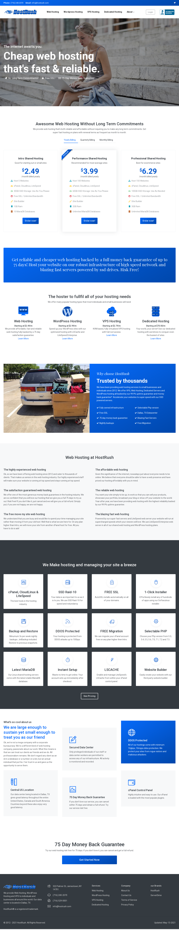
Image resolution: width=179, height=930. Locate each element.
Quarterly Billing (87, 140)
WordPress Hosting (100, 896)
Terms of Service (129, 901)
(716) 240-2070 (13, 3)
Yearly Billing (70, 140)
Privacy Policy (127, 905)
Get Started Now (89, 860)
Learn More (23, 339)
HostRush (155, 891)
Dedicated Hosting (113, 12)
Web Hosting (53, 12)
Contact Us (126, 896)
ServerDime (156, 896)
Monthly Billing (106, 140)
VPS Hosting (93, 12)
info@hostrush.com (37, 3)
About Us (125, 891)
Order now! (30, 221)
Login (150, 12)
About (129, 12)
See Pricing (90, 697)
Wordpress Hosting (73, 12)
